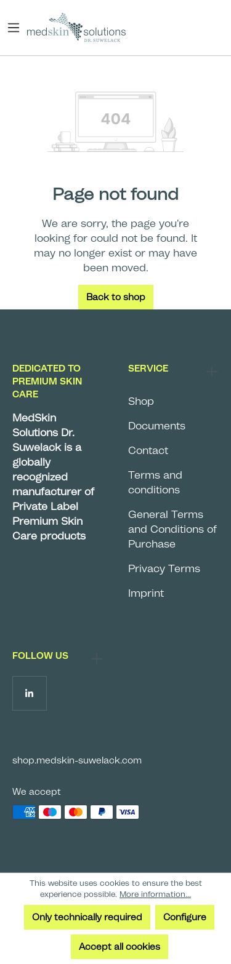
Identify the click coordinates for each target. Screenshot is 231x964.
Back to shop (115, 297)
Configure (184, 917)
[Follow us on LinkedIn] (29, 693)
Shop (141, 401)
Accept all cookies (119, 946)
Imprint (146, 593)
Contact (148, 450)
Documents (156, 426)
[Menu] (16, 27)
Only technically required (87, 917)
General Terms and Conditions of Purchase (172, 529)
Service (148, 368)
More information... (155, 894)
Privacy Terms (164, 568)
